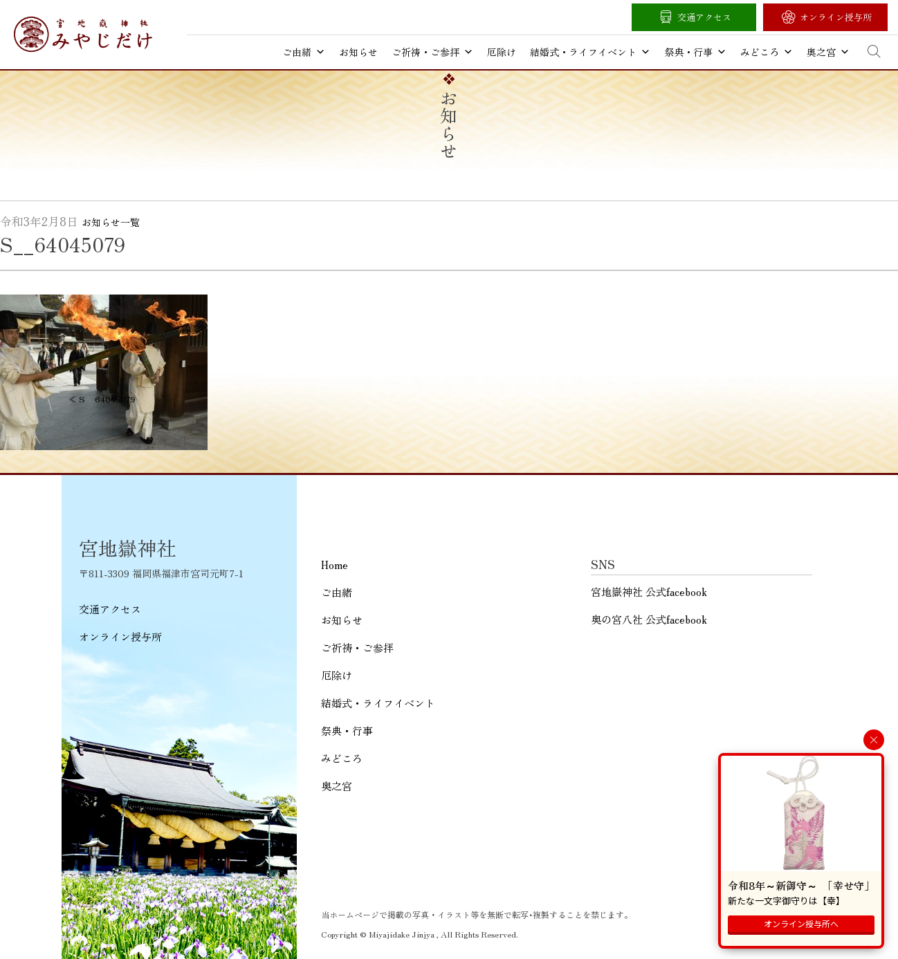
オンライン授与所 (836, 17)
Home (334, 564)
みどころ (766, 52)
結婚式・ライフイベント (590, 52)
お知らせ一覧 (111, 222)
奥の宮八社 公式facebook (649, 619)
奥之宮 (828, 52)
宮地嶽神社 (83, 34)
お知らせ (358, 52)
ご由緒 (303, 52)
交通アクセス (704, 17)
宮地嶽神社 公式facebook (649, 591)
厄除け (501, 52)
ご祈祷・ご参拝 (432, 52)
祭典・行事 (695, 52)
